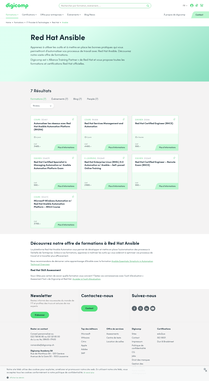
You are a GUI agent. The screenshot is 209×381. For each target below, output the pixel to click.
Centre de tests (113, 337)
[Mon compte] (191, 6)
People (92, 98)
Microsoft (85, 333)
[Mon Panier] (201, 5)
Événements (73, 14)
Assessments (112, 333)
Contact (89, 308)
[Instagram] (140, 308)
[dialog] (104, 373)
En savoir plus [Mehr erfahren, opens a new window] (89, 372)
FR (185, 5)
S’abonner (40, 314)
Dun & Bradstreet (165, 341)
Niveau (36, 105)
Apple (84, 345)
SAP (83, 353)
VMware (85, 337)
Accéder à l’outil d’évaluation (87, 278)
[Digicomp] (17, 6)
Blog (77, 98)
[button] (70, 377)
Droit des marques (141, 359)
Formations (11, 14)
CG (133, 352)
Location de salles (115, 341)
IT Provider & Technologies (37, 22)
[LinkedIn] (146, 308)
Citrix (83, 341)
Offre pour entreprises (51, 14)
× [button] (206, 371)
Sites (134, 333)
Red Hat (55, 22)
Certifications (28, 14)
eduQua (161, 333)
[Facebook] (134, 308)
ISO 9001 (161, 337)
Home (8, 22)
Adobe (84, 349)
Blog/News (89, 14)
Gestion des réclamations (138, 365)
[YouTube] (152, 308)
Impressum (137, 341)
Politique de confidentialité (139, 346)
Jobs (134, 355)
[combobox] (205, 369)
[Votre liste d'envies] (196, 5)
